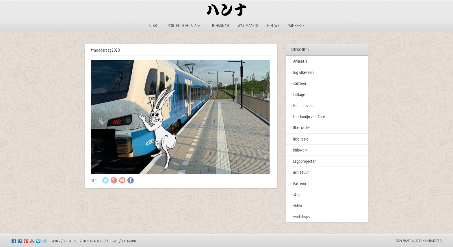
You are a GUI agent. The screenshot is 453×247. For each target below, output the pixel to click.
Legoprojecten (305, 161)
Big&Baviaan (303, 72)
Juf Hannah (219, 25)
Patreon (299, 183)
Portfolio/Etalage (184, 25)
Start (154, 25)
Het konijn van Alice (309, 116)
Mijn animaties (93, 241)
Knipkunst (71, 241)
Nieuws (273, 25)
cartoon (299, 83)
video (297, 205)
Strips (55, 241)
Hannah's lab (303, 105)
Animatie (300, 61)
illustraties (301, 127)
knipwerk (300, 150)
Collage (299, 94)
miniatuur (301, 172)
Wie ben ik (296, 25)
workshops (301, 216)
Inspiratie (300, 139)
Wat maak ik (248, 25)
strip (296, 194)
